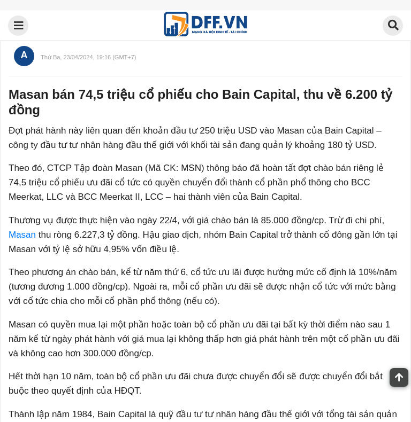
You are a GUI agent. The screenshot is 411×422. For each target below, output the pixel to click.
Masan (22, 235)
